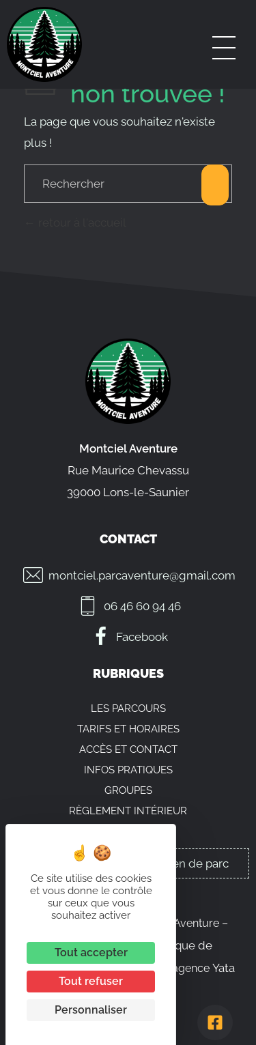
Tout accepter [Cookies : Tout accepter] (91, 952)
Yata (223, 968)
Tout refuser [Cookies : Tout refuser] (91, 981)
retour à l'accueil (75, 222)
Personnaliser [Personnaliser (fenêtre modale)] (91, 1009)
